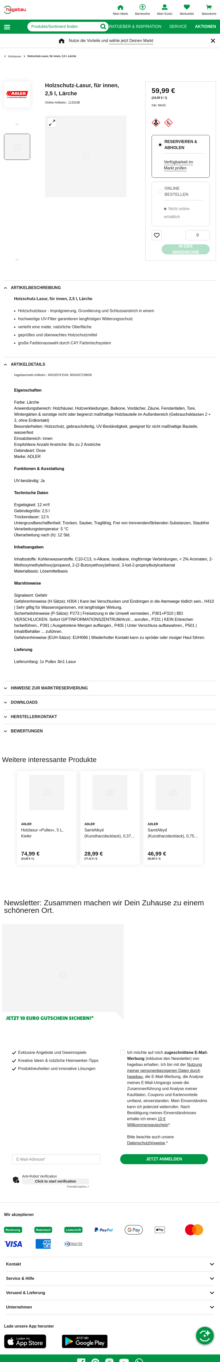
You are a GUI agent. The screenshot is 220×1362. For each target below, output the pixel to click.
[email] (56, 1159)
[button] (7, 26)
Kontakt (13, 1264)
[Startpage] (15, 10)
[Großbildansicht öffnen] (85, 156)
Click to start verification (55, 1181)
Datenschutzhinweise (146, 1143)
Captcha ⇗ (78, 1186)
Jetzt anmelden (164, 1159)
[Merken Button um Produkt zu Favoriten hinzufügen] (157, 235)
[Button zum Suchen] (100, 26)
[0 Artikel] (197, 235)
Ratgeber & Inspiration (135, 27)
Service (178, 27)
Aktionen (205, 27)
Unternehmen (19, 1307)
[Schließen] (213, 41)
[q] (54, 26)
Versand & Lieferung (25, 1293)
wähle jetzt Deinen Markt (131, 40)
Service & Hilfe (20, 1278)
